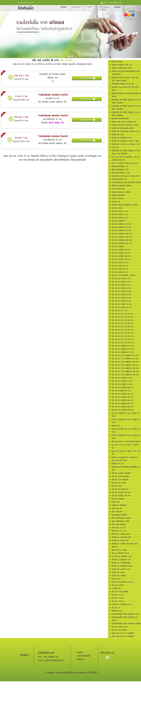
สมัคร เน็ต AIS (117, 508)
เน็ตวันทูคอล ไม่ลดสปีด (119, 514)
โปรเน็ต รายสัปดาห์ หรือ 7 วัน (122, 64)
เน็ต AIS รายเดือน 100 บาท (121, 495)
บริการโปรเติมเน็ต (83, 656)
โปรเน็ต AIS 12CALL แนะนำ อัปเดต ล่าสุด (125, 176)
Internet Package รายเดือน (121, 192)
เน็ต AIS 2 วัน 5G (118, 598)
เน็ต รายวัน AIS (117, 511)
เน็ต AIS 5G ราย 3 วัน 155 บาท (123, 336)
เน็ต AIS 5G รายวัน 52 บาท (121, 294)
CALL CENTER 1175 (115, 2)
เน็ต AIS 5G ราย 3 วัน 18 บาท (122, 317)
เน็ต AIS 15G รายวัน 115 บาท (122, 304)
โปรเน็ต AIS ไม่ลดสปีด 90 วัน (122, 137)
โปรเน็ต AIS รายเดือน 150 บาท (122, 582)
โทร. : (105, 2)
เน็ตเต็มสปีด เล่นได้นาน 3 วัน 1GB (123, 83)
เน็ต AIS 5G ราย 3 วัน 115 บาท (122, 333)
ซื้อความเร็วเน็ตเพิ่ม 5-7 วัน (121, 172)
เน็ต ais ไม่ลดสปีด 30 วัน (120, 553)
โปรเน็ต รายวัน (117, 61)
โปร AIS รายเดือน (118, 585)
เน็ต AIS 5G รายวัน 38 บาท (121, 288)
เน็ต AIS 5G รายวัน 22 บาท (121, 284)
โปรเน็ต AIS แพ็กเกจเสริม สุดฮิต (122, 128)
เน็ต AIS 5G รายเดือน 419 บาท (122, 397)
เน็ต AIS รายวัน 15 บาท (120, 217)
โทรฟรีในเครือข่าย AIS (119, 179)
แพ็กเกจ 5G (116, 201)
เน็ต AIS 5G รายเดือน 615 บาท (122, 403)
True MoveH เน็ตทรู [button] (104, 8)
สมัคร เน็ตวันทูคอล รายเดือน (121, 518)
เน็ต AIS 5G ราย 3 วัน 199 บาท (123, 342)
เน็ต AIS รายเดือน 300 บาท (121, 259)
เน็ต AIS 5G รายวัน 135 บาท (121, 307)
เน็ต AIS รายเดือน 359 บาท (121, 390)
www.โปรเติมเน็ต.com (25, 2)
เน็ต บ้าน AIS (116, 578)
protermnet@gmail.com (54, 660)
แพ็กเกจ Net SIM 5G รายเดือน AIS (124, 121)
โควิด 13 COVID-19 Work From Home (125, 163)
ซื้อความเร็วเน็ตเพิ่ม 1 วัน (120, 166)
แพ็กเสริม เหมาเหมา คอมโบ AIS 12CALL (125, 124)
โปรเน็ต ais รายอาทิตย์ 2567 (121, 537)
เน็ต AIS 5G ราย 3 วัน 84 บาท (122, 329)
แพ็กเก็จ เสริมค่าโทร (118, 195)
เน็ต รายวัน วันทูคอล (119, 524)
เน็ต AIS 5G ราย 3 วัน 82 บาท (122, 326)
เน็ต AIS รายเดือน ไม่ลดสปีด (121, 473)
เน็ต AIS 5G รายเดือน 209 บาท (122, 387)
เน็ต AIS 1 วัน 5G (118, 594)
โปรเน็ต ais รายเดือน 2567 (121, 534)
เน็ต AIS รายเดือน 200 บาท (121, 256)
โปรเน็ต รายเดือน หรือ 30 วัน (122, 68)
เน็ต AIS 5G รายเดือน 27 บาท (122, 384)
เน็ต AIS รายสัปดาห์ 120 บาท (122, 233)
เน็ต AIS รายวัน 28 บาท (120, 265)
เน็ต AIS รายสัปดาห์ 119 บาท (121, 230)
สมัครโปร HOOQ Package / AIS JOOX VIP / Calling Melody (125, 79)
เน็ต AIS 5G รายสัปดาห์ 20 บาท (123, 349)
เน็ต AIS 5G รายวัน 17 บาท (121, 281)
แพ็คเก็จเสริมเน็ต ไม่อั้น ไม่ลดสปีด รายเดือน (126, 623)
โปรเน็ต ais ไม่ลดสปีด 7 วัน (121, 559)
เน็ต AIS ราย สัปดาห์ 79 (120, 489)
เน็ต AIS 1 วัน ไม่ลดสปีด (120, 591)
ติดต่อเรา (117, 7)
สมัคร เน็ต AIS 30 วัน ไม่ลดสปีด (123, 633)
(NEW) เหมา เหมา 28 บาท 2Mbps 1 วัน (125, 144)
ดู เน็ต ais (115, 147)
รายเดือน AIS (116, 588)
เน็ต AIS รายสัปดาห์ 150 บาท (122, 236)
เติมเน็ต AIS (115, 425)
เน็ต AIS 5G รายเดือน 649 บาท (122, 406)
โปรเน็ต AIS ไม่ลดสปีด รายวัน (122, 566)
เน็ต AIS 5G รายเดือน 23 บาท (122, 381)
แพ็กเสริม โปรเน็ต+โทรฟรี (120, 118)
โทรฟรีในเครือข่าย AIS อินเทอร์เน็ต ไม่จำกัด (126, 182)
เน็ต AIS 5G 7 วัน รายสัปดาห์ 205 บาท (125, 368)
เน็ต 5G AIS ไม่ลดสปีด (119, 630)
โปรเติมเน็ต (26, 8)
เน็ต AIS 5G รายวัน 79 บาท (121, 297)
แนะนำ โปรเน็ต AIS (118, 188)
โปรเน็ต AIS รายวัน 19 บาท (121, 569)
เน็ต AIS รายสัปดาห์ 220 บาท (122, 240)
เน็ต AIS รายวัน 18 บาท (120, 626)
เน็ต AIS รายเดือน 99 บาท (121, 249)
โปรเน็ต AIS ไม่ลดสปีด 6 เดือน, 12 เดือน (125, 141)
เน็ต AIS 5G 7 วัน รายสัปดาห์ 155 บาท (125, 365)
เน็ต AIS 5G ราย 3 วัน (119, 310)
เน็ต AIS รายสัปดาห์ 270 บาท (122, 243)
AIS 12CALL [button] (76, 7)
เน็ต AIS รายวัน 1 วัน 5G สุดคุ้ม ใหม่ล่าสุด (126, 441)
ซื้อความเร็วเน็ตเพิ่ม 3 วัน (120, 169)
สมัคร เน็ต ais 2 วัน (118, 527)
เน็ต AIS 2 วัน (116, 486)
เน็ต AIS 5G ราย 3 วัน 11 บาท (122, 313)
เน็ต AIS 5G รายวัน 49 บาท (121, 291)
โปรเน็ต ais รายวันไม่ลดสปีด (121, 562)
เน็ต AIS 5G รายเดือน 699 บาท (122, 409)
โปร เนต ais (116, 607)
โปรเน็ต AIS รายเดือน (119, 575)
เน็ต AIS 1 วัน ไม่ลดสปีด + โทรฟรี (123, 275)
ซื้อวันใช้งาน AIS (117, 610)
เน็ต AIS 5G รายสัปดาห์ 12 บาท (122, 345)
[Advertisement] (58, 694)
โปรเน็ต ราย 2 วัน (118, 463)
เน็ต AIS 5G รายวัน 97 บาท (121, 301)
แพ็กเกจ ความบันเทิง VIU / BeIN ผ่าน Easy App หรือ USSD (125, 459)
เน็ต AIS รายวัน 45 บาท (120, 272)
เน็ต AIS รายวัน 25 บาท (120, 262)
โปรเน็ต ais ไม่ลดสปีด (119, 505)
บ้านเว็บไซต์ (92, 672)
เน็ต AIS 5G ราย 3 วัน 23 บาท (122, 320)
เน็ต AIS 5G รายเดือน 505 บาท (122, 400)
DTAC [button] (90, 7)
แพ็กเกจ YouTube (118, 198)
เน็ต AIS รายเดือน (118, 246)
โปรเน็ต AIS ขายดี (118, 134)
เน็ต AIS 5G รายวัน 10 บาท (121, 278)
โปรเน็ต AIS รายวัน (118, 572)
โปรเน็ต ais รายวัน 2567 (120, 540)
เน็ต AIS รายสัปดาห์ (118, 220)
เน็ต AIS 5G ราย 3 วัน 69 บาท (122, 323)
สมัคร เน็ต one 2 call (119, 530)
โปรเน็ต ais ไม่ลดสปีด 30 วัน (121, 604)
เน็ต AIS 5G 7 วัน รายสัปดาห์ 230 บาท (125, 371)
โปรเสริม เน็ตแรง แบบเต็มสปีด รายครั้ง (125, 204)
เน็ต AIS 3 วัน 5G (118, 601)
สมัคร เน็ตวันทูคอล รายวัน (120, 521)
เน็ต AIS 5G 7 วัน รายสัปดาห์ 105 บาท (125, 355)
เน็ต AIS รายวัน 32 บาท (120, 268)
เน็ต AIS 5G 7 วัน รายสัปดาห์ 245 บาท (125, 374)
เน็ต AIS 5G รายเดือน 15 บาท (122, 377)
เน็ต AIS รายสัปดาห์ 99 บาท (121, 224)
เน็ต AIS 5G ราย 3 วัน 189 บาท (123, 339)
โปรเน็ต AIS (115, 502)
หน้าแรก (63, 7)
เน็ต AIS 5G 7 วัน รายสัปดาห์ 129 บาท (125, 361)
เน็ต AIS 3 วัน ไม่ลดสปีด (120, 479)
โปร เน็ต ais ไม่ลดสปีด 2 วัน (121, 556)
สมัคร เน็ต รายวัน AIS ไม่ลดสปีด (123, 636)
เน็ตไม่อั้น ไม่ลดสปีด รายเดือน (121, 185)
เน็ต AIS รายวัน (117, 208)
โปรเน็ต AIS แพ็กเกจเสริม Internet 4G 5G (126, 131)
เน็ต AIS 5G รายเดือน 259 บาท (122, 393)
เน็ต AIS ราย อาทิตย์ (119, 482)
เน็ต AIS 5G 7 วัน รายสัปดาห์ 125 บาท (125, 358)
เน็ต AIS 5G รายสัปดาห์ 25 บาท (122, 352)
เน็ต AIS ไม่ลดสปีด (118, 498)
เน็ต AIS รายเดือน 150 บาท (121, 252)
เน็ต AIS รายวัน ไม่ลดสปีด (120, 476)
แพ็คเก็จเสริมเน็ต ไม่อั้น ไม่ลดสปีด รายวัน (125, 614)
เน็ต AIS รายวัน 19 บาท (120, 214)
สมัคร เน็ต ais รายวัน (119, 550)
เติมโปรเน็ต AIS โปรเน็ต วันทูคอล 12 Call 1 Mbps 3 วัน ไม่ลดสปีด (126, 152)
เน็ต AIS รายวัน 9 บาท (119, 211)
